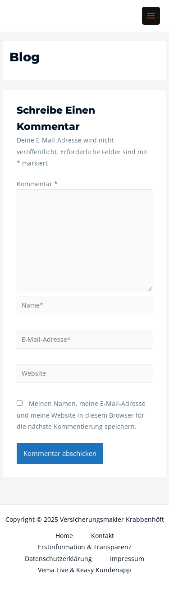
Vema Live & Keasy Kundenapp (84, 570)
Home (64, 535)
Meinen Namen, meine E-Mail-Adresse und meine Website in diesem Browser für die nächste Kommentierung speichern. (81, 415)
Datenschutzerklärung (58, 558)
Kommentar (37, 183)
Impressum (127, 558)
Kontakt (102, 535)
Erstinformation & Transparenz (85, 547)
